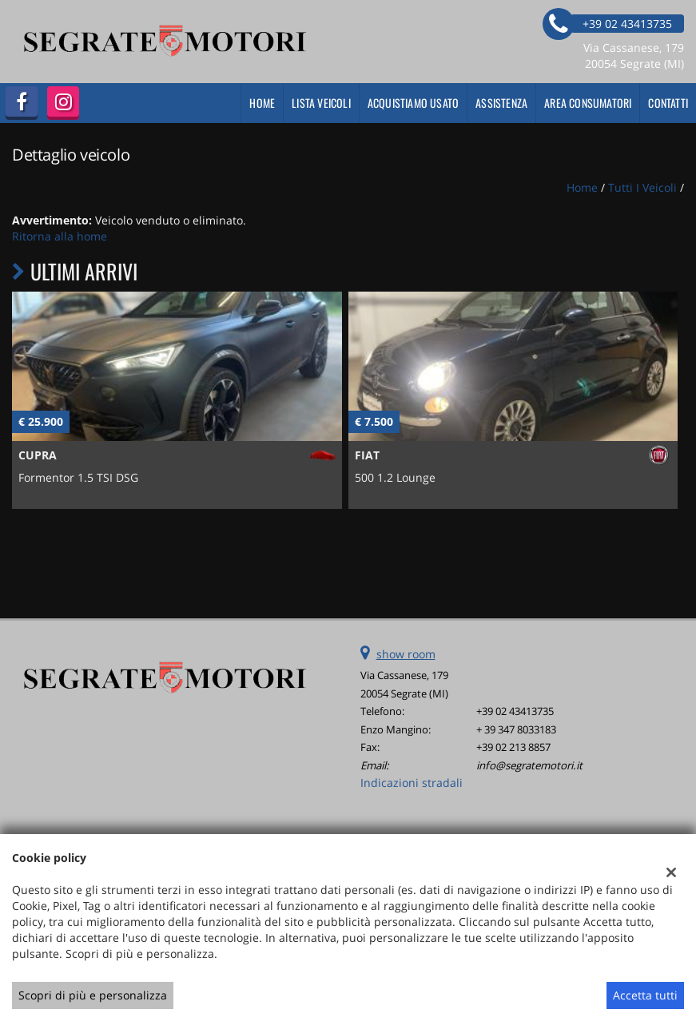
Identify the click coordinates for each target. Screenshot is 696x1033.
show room (405, 654)
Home (262, 102)
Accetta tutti (645, 995)
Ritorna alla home (59, 236)
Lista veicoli (321, 102)
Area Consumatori (587, 102)
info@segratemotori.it (529, 765)
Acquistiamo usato (413, 102)
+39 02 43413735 (515, 711)
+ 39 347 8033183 (516, 729)
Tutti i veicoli (642, 187)
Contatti (668, 102)
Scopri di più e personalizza (92, 995)
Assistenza (501, 102)
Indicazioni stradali (411, 782)
